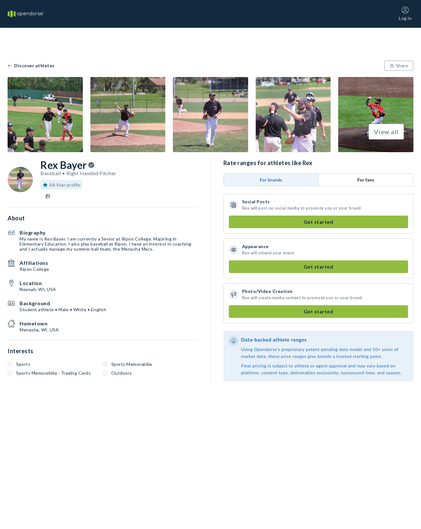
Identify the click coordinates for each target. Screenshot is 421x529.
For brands (271, 179)
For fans (365, 179)
